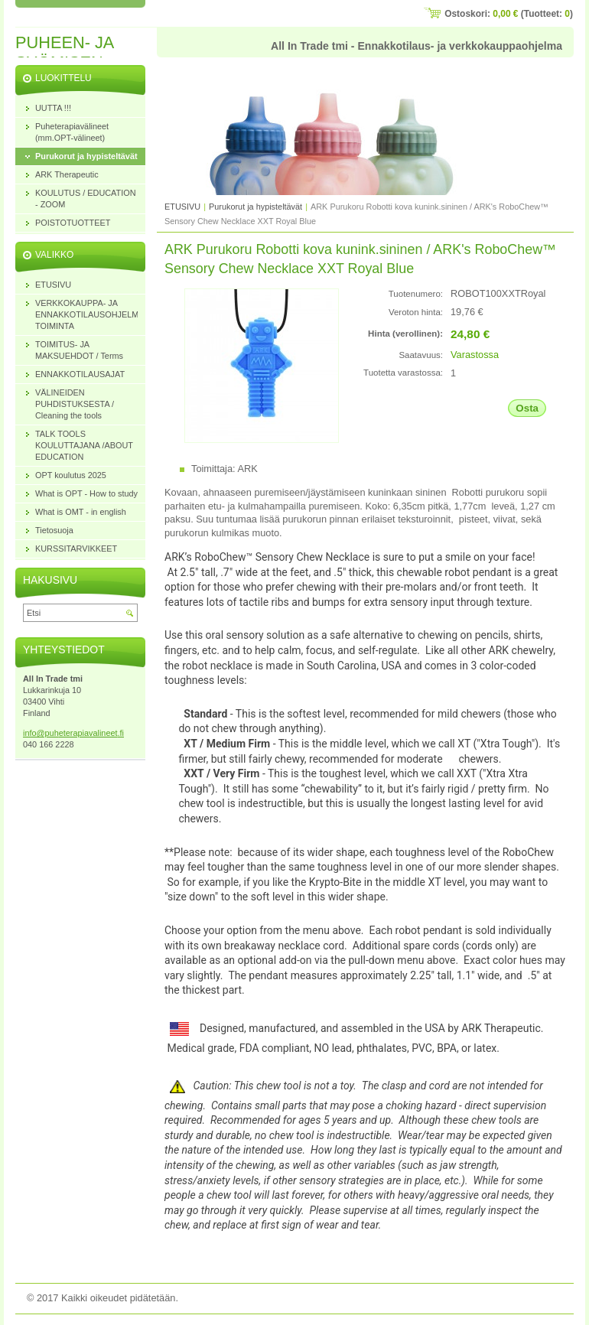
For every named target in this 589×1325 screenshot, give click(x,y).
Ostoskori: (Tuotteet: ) (508, 13)
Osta (527, 408)
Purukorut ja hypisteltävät (256, 206)
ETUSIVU (182, 206)
